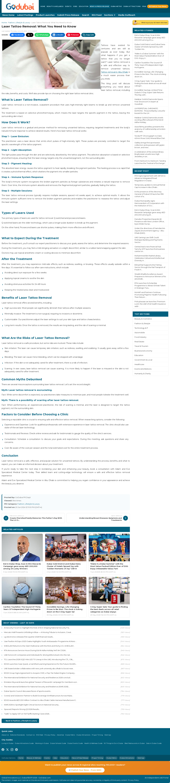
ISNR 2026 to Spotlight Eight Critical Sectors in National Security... (32, 705)
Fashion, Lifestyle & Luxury (19, 23)
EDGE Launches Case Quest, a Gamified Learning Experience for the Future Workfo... (40, 664)
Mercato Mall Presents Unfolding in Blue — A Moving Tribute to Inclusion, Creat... (38, 632)
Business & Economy (143, 351)
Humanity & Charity (143, 374)
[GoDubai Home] (20, 6)
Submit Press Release (68, 15)
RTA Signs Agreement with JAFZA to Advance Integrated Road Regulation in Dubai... (150, 178)
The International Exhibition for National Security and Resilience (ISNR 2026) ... (37, 687)
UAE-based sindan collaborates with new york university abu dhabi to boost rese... (39, 668)
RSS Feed (96, 15)
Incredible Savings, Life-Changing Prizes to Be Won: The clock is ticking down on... (150, 74)
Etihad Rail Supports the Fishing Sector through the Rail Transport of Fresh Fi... (150, 267)
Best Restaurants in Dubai (135, 743)
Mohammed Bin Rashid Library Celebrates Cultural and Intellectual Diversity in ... (149, 258)
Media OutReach (126, 15)
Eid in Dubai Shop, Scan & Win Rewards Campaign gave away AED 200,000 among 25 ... (150, 212)
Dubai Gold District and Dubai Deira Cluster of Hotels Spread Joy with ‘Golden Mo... (150, 46)
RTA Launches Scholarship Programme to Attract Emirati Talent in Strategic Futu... (150, 285)
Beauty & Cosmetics (143, 319)
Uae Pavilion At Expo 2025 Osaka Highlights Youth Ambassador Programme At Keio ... (40, 641)
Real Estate (139, 342)
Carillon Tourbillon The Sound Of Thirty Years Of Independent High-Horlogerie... (149, 65)
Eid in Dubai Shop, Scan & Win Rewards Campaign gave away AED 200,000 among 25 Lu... (150, 37)
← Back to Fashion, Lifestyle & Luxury (20, 721)
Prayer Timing (97, 735)
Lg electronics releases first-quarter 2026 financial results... (29, 637)
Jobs (75, 6)
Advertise (60, 735)
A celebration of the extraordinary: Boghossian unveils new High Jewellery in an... (149, 154)
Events (68, 6)
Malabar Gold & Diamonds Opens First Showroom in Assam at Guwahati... (149, 101)
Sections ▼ (110, 15)
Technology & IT (141, 328)
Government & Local (143, 360)
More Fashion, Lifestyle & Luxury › (111, 529)
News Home (8, 15)
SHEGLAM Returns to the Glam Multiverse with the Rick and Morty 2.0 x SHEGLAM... (39, 646)
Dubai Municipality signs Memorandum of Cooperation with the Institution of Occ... (149, 203)
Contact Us (30, 735)
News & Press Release (99, 6)
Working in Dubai (42, 743)
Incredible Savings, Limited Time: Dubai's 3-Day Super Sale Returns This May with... (149, 92)
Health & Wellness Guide (93, 743)
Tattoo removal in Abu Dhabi (114, 72)
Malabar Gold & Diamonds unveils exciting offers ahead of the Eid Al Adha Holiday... (149, 120)
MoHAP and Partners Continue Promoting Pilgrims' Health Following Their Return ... (150, 294)
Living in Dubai (7, 743)
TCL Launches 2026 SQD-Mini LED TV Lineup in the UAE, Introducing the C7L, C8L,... (39, 659)
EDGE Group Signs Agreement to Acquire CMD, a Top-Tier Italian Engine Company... (40, 673)
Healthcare (139, 364)
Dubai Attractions (132, 6)
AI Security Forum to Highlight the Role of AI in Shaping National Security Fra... (37, 628)
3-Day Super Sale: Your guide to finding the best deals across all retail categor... (150, 83)
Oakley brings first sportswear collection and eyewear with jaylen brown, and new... (149, 145)
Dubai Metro (116, 6)
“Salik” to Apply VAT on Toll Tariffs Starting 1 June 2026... (27, 714)
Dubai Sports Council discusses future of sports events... (28, 691)
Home (43, 6)
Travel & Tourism (141, 346)
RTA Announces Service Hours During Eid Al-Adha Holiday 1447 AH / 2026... (35, 650)
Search (85, 15)
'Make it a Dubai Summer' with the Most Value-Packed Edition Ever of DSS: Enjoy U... (149, 56)
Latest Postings (25, 15)
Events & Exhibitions (143, 369)
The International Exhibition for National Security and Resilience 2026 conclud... (37, 677)
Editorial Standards (17, 735)
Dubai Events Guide (75, 743)
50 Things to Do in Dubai (113, 743)
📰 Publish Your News (158, 6)
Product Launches (45, 15)
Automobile (140, 333)
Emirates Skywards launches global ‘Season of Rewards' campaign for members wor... (41, 682)
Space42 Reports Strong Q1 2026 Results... (22, 709)
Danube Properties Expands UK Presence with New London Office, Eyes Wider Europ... (149, 221)
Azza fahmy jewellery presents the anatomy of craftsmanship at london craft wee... (150, 129)
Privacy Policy (49, 735)
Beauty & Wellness (55, 6)
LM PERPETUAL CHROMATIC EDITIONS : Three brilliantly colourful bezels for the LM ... (150, 110)
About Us (5, 735)
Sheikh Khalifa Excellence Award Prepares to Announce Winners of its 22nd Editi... (150, 276)
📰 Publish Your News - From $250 (85, 770)
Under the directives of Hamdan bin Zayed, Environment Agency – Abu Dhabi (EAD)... (150, 230)
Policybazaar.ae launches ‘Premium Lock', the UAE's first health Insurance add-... (150, 304)
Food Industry (140, 337)
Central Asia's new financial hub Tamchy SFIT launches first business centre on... (150, 249)
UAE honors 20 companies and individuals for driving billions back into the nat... (37, 655)
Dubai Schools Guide (58, 743)
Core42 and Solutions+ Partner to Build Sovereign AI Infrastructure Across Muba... (38, 696)
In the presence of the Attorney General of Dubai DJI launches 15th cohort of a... (149, 194)
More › (163, 30)
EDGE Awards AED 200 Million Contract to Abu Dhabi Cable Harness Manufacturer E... (40, 700)
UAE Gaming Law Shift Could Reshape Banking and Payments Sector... (148, 239)
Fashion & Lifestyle (142, 324)
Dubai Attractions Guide (24, 743)
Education (83, 6)
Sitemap (107, 735)
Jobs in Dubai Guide (154, 743)
